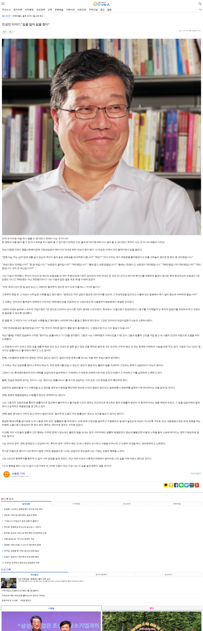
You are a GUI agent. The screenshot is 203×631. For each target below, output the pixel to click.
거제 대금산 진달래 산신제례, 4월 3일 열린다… (21, 591)
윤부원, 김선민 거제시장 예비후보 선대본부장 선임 (24, 533)
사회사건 (70, 9)
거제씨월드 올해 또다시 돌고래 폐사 (27, 16)
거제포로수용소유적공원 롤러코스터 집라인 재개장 (23, 595)
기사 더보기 (195, 473)
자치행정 (29, 9)
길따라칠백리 (101, 575)
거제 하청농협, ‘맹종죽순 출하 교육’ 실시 (34, 579)
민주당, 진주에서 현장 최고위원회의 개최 (20, 563)
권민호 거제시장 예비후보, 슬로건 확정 (19, 515)
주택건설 (93, 9)
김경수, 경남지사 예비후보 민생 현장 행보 (20, 557)
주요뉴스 (6, 9)
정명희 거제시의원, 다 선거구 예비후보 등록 (21, 545)
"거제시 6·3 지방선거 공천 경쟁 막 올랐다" (20, 521)
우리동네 (34, 575)
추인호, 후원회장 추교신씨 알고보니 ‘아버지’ (22, 527)
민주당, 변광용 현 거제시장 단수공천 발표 (20, 551)
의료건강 (81, 9)
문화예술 (59, 9)
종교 (102, 9)
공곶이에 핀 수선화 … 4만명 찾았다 (16, 600)
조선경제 (40, 9)
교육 (50, 9)
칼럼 (109, 9)
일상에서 (168, 575)
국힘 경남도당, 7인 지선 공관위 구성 (18, 539)
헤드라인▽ (7, 16)
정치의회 (17, 9)
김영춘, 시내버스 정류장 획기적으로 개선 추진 (22, 509)
